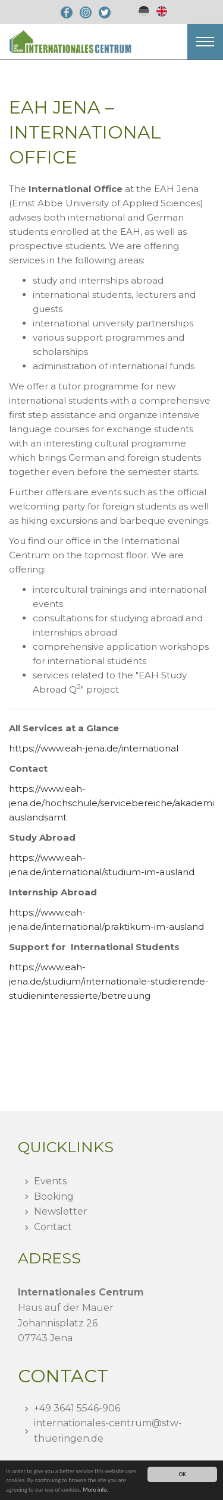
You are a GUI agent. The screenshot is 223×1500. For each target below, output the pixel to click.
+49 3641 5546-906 (77, 1408)
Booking (54, 1196)
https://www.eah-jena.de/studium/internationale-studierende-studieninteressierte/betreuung (109, 981)
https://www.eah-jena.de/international (93, 748)
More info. (95, 1489)
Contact (53, 1226)
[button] (205, 41)
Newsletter (60, 1211)
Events (50, 1181)
